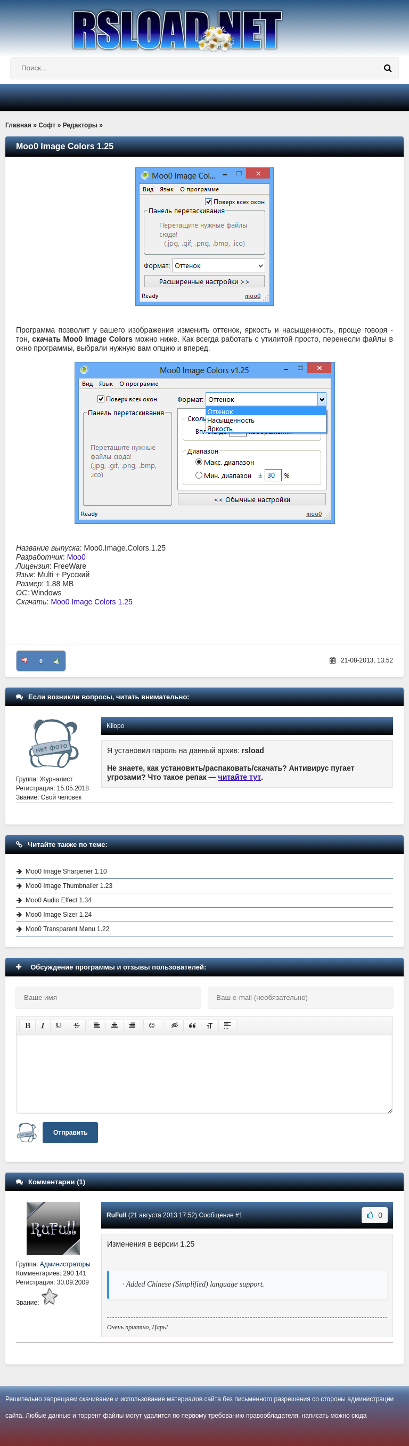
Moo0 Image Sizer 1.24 (59, 914)
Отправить (70, 1132)
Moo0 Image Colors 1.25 (91, 601)
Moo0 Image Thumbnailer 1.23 (69, 886)
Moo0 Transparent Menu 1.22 (67, 929)
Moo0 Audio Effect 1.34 (59, 900)
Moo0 (76, 557)
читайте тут (239, 777)
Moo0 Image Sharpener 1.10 (66, 871)
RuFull (116, 1215)
